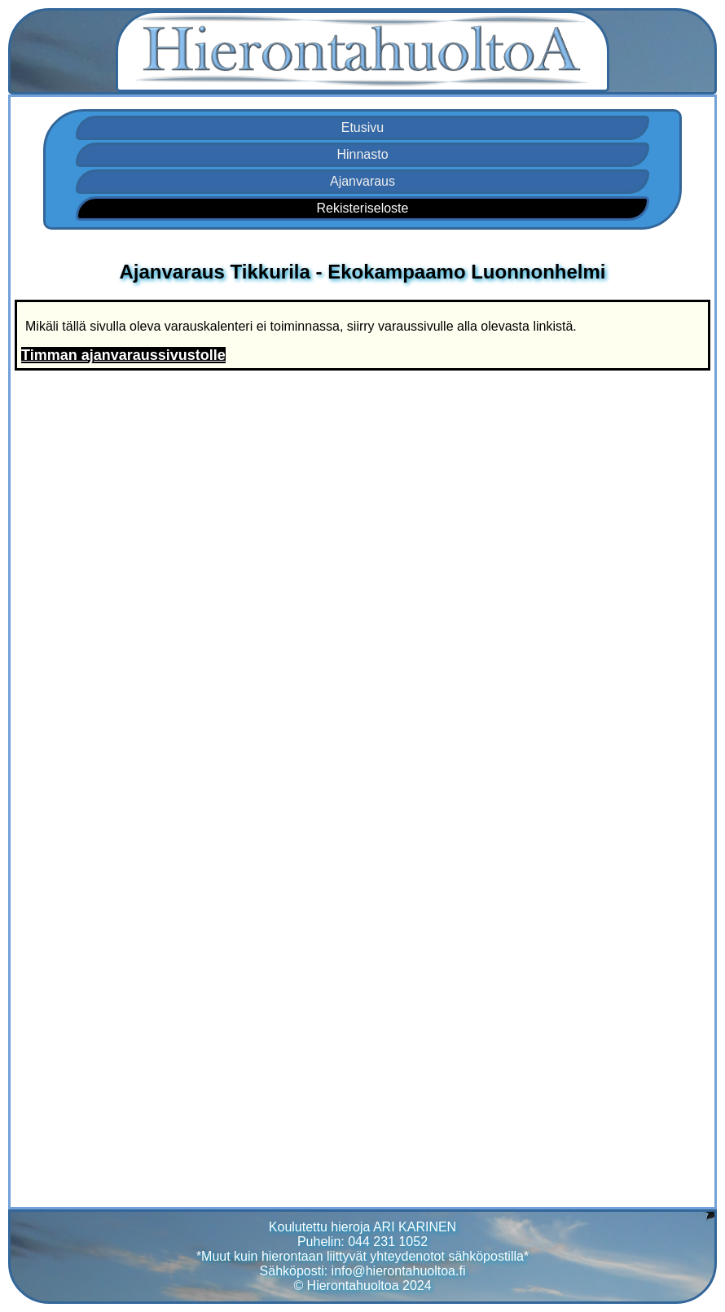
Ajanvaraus (362, 181)
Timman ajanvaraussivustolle (123, 355)
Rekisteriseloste (363, 208)
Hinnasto (362, 154)
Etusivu (362, 127)
